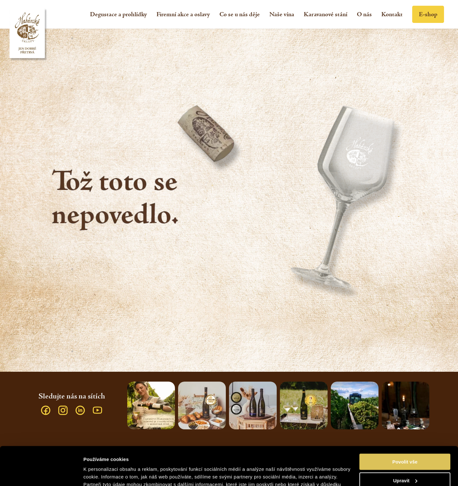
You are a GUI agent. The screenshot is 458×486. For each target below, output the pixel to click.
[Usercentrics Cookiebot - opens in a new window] (41, 473)
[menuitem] (118, 14)
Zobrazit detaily (101, 473)
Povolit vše (404, 425)
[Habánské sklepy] (28, 34)
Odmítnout (405, 463)
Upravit (405, 444)
